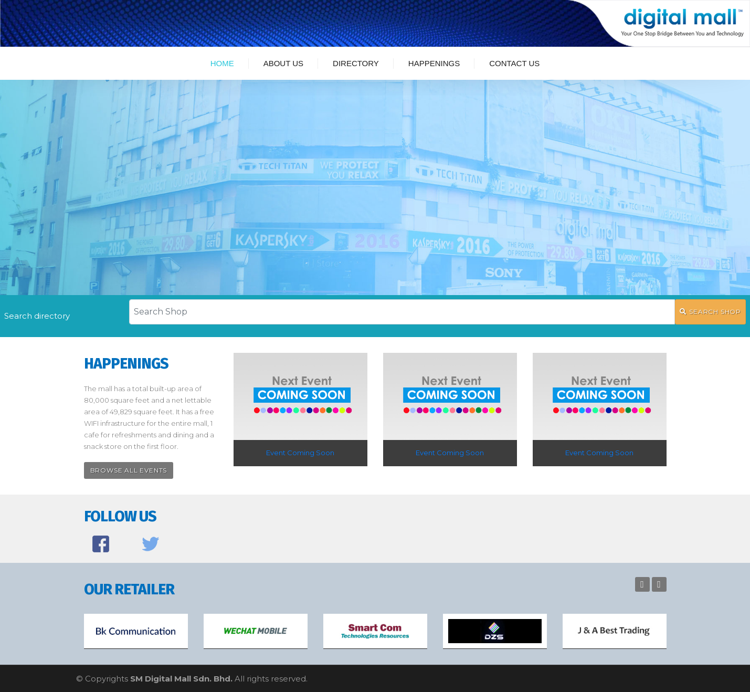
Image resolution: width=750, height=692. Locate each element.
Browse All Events (128, 470)
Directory (356, 63)
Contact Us (514, 63)
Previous (642, 584)
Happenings (434, 63)
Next (659, 584)
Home (222, 63)
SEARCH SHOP (710, 312)
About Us (283, 63)
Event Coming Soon (300, 452)
